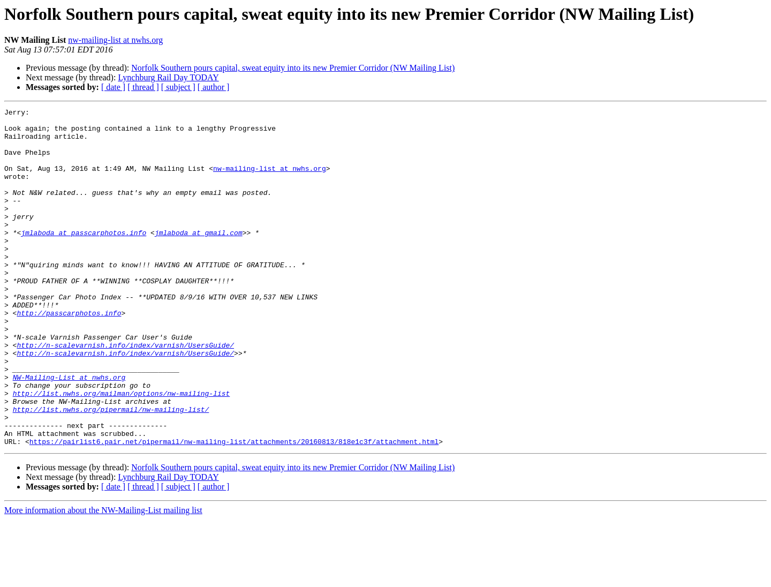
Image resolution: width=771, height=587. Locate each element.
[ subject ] (178, 87)
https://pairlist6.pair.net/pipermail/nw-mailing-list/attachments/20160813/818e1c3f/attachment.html (234, 509)
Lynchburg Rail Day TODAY (168, 77)
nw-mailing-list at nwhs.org (115, 39)
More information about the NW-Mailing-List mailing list (103, 577)
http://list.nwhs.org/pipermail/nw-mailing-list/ (111, 470)
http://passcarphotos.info (69, 354)
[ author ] (214, 87)
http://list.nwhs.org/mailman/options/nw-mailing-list (121, 451)
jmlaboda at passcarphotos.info (83, 258)
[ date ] (113, 87)
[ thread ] (143, 87)
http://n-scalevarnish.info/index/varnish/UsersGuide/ (125, 393)
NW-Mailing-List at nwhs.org (69, 432)
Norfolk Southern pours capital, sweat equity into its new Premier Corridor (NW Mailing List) (293, 67)
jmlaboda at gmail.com (199, 258)
